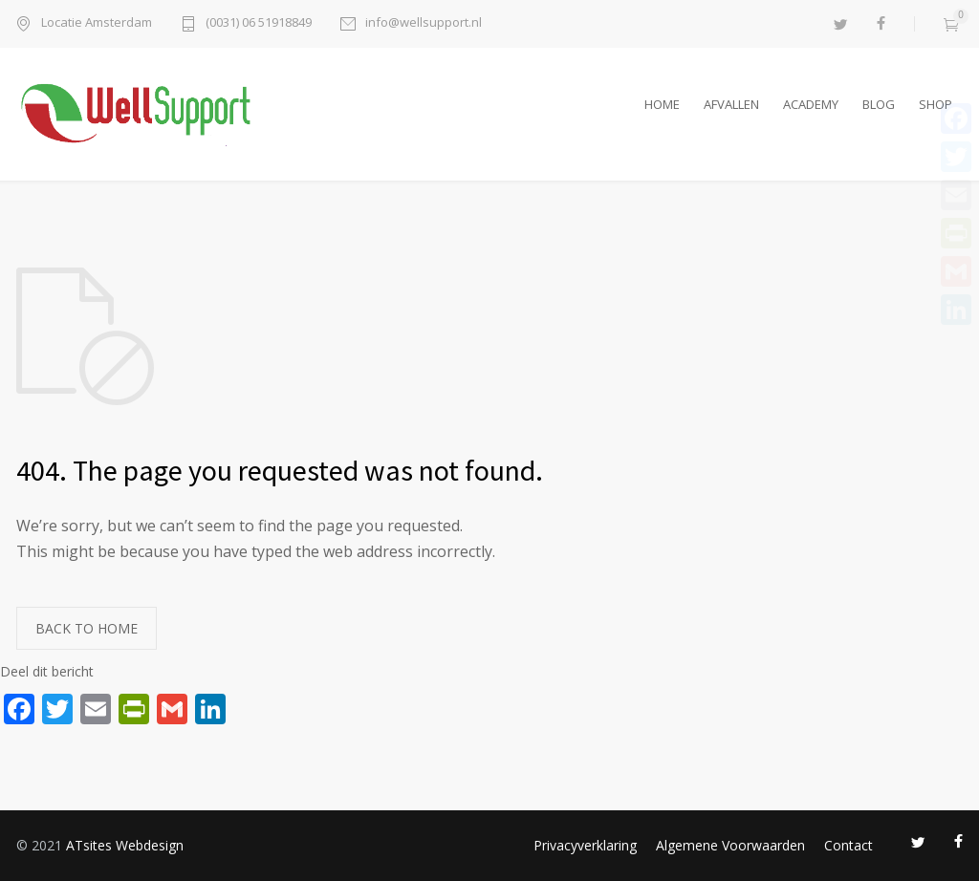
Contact (848, 845)
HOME (662, 104)
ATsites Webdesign (125, 845)
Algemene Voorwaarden (730, 845)
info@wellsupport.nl (423, 23)
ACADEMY (810, 104)
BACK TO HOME (86, 628)
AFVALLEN (731, 104)
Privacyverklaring (585, 845)
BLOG (878, 104)
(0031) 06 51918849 (259, 23)
